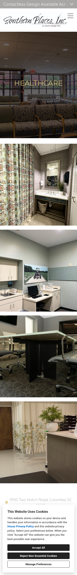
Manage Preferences (38, 564)
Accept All (38, 547)
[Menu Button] (70, 16)
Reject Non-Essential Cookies (38, 555)
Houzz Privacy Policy (20, 526)
